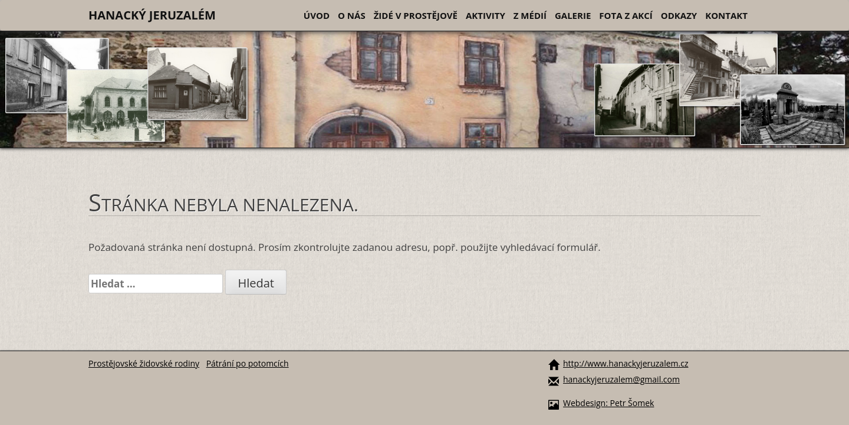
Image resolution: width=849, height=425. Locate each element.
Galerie (573, 15)
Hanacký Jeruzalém (152, 15)
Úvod (317, 15)
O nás (352, 15)
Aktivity (485, 15)
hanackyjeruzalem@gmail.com (621, 379)
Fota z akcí (626, 15)
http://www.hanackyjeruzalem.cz (625, 363)
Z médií (530, 15)
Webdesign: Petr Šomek (608, 402)
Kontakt (726, 15)
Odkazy (679, 15)
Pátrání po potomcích (247, 363)
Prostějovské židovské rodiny (143, 363)
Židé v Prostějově (416, 15)
